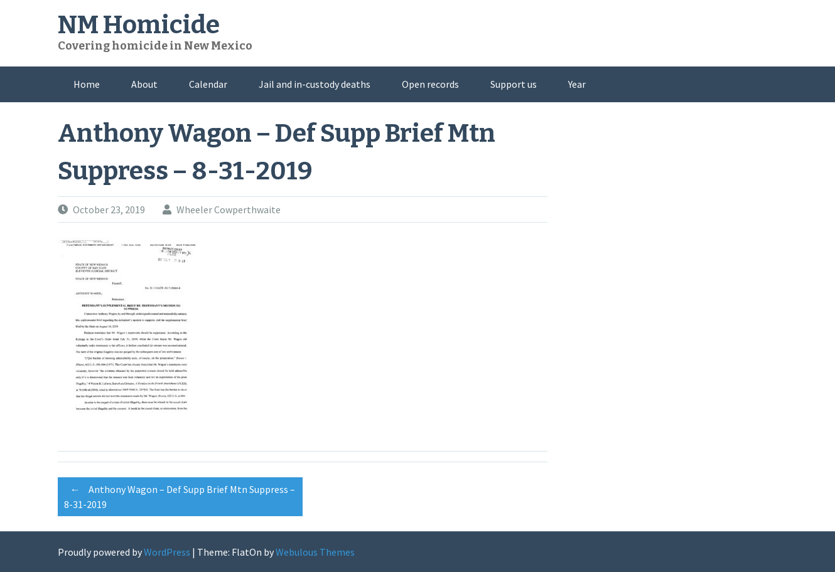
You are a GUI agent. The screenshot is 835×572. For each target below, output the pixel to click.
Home (86, 84)
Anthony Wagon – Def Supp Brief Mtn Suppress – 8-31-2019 (179, 495)
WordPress (167, 552)
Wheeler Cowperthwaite (228, 209)
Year (577, 84)
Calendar (208, 84)
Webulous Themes (315, 552)
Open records (430, 84)
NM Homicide (139, 25)
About (144, 84)
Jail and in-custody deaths (314, 84)
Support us (513, 84)
